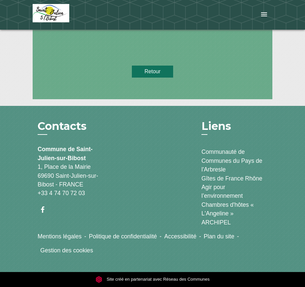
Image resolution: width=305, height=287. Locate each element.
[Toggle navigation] (264, 15)
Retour (152, 71)
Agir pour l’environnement (222, 191)
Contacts (62, 126)
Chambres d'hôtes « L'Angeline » (227, 209)
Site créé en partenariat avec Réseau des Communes (153, 279)
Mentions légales (60, 236)
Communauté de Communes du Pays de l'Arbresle (231, 160)
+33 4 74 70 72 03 (61, 193)
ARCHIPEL (216, 222)
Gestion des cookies (66, 250)
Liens (216, 126)
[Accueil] (74, 14)
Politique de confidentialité (123, 236)
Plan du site (219, 236)
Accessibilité (180, 236)
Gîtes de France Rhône (231, 178)
